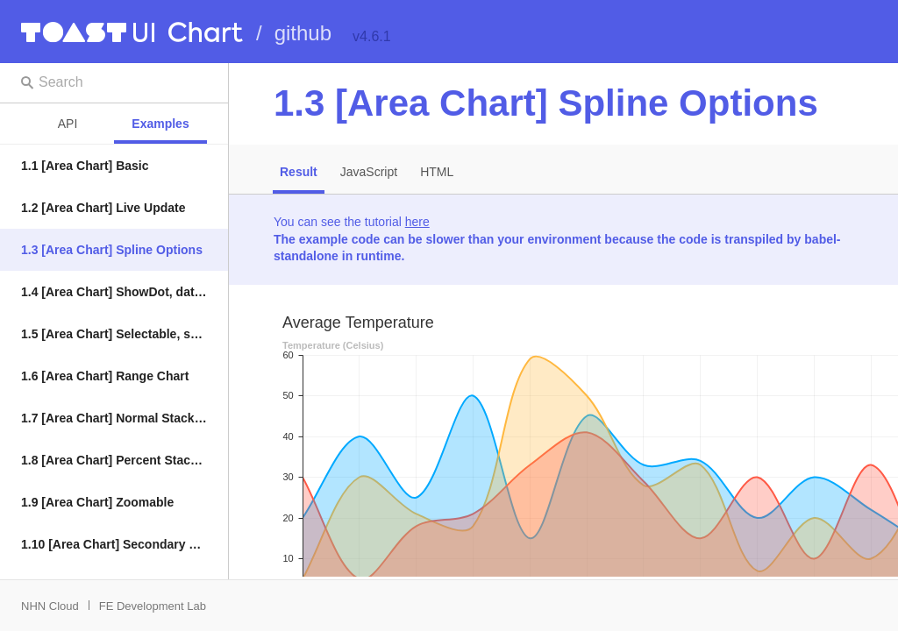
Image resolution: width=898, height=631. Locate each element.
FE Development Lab (152, 606)
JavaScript (368, 172)
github (302, 33)
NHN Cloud (50, 606)
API (68, 124)
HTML (436, 172)
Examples (160, 124)
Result (298, 172)
